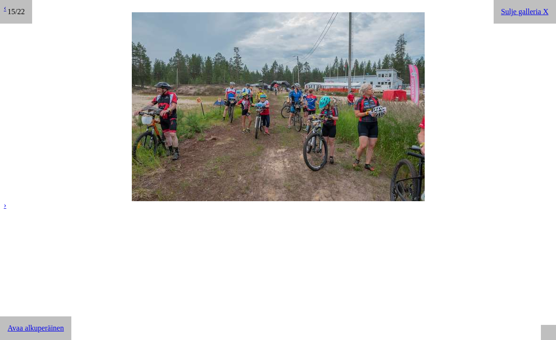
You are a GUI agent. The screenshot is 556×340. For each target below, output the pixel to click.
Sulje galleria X (524, 12)
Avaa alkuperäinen (36, 328)
